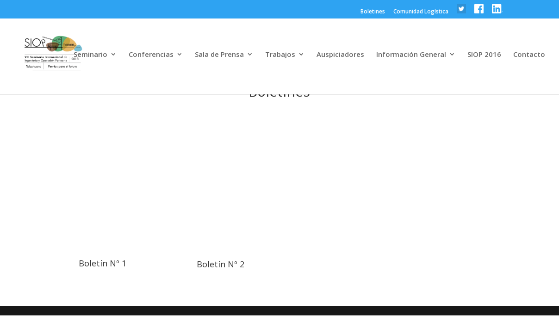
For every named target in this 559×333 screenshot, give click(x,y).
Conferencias (151, 55)
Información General (411, 55)
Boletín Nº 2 (220, 264)
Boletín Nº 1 (102, 263)
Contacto (529, 55)
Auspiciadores (340, 55)
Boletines (372, 12)
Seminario (90, 55)
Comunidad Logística (420, 12)
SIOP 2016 (484, 55)
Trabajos (280, 55)
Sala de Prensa (219, 55)
